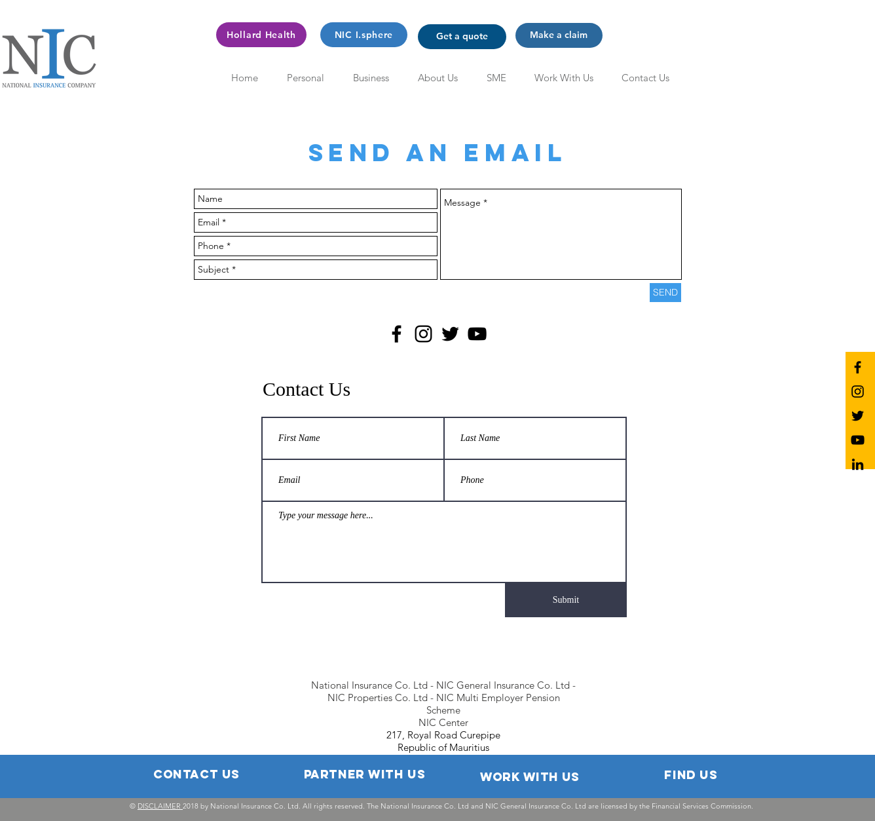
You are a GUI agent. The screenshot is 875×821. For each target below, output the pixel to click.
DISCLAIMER (160, 806)
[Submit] (566, 600)
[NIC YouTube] (857, 440)
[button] (462, 36)
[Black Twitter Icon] (450, 333)
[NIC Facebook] (857, 367)
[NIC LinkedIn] (857, 464)
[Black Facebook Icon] (396, 333)
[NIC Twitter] (857, 416)
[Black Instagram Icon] (423, 333)
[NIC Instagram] (857, 391)
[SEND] (665, 292)
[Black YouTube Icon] (477, 333)
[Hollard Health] (261, 34)
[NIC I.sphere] (363, 34)
